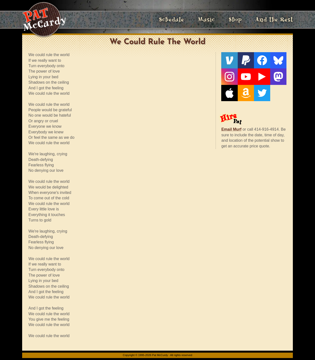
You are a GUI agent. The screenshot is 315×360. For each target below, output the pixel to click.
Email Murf (231, 129)
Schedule (171, 19)
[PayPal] (246, 60)
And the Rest (274, 19)
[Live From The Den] (262, 76)
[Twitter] (262, 93)
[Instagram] (229, 76)
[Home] (44, 19)
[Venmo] (229, 60)
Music (206, 19)
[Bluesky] (278, 60)
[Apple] (229, 93)
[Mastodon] (278, 76)
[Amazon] (246, 93)
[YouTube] (246, 76)
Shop (235, 19)
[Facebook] (262, 60)
